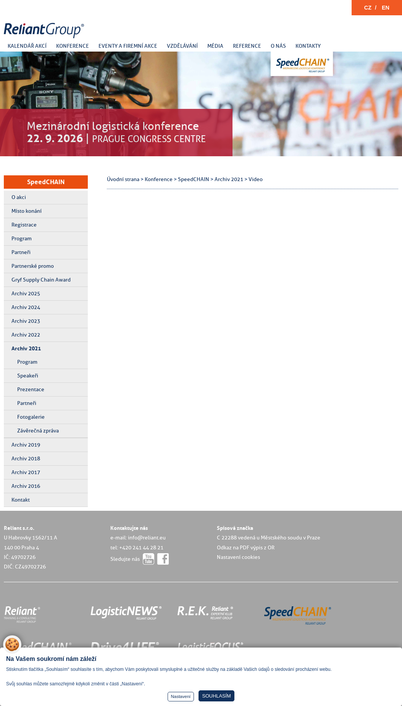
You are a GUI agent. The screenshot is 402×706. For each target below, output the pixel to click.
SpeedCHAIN (46, 182)
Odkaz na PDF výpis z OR (245, 547)
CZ (367, 8)
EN (385, 8)
